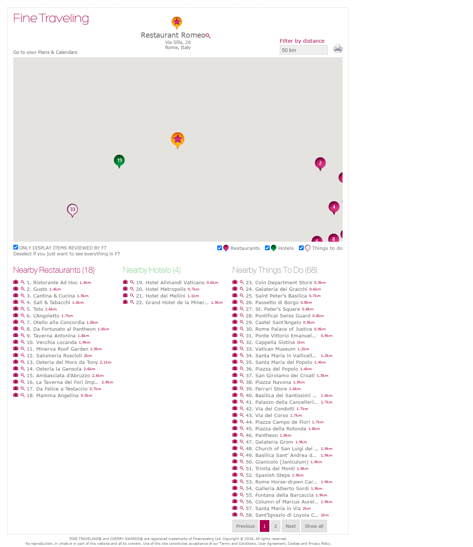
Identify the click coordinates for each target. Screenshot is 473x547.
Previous (245, 526)
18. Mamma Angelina (53, 395)
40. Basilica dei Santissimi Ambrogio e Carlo (282, 395)
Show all (314, 526)
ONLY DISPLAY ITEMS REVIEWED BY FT (62, 247)
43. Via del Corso (267, 415)
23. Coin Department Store (279, 282)
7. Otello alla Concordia (56, 322)
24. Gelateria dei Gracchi (276, 289)
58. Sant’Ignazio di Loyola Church (282, 515)
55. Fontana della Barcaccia (280, 495)
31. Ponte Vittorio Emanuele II (282, 335)
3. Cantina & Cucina (51, 296)
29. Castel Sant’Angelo (273, 322)
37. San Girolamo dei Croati (280, 375)
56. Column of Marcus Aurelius (282, 502)
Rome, (173, 47)
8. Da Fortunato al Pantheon (61, 329)
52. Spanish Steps (268, 475)
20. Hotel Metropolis (161, 289)
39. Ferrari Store (266, 389)
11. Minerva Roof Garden (57, 349)
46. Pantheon (262, 435)
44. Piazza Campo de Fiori (278, 422)
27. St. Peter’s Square (273, 309)
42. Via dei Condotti (270, 409)
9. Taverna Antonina (51, 335)
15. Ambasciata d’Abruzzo (58, 375)
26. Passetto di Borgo (272, 302)
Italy (186, 47)
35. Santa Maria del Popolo (279, 362)
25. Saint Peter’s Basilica (276, 296)
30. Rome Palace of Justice (279, 329)
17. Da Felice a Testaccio (57, 389)
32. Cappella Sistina (270, 342)
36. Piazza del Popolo (272, 369)
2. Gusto (37, 289)
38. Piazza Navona (268, 382)
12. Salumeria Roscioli (54, 355)
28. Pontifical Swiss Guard (278, 316)
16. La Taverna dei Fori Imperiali (63, 382)
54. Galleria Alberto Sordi (277, 488)
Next (291, 526)
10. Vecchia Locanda (52, 342)
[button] (320, 164)
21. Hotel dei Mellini (161, 296)
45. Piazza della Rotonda (276, 428)
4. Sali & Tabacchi (48, 302)
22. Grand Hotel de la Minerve (172, 302)
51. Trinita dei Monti (270, 468)
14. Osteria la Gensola (54, 369)
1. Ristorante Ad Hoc (52, 282)
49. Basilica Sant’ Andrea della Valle (282, 455)
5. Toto (35, 309)
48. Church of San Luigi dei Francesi (282, 448)
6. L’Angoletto (43, 316)
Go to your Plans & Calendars (45, 52)
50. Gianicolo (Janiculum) (277, 462)
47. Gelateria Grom (269, 442)
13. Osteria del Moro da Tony (62, 362)
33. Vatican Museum (271, 349)
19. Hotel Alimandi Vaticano (170, 282)
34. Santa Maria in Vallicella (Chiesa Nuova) (282, 355)
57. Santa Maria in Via (273, 508)
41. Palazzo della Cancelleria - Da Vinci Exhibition (282, 402)
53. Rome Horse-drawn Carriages (282, 482)
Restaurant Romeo (173, 35)
